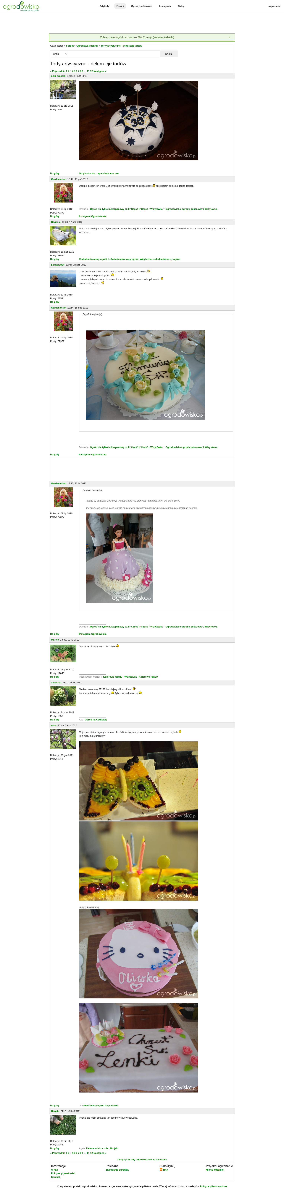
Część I (145, 209)
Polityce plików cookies (213, 1186)
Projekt (114, 1148)
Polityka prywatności (63, 1173)
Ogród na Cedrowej (96, 719)
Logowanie (274, 6)
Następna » (99, 71)
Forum (120, 6)
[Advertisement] (142, 23)
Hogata (55, 1111)
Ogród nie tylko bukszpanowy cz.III (110, 209)
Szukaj (168, 54)
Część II (135, 209)
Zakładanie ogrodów (117, 1169)
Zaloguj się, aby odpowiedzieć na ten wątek (142, 1159)
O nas (54, 1169)
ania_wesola (58, 76)
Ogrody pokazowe (141, 6)
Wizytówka (156, 209)
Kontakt (55, 1177)
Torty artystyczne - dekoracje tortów (121, 45)
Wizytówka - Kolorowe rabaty (141, 676)
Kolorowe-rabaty (113, 676)
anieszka (56, 682)
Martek (55, 639)
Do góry (54, 173)
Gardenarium (58, 179)
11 (88, 71)
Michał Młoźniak (215, 1169)
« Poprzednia (57, 71)
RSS (163, 1170)
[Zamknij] (230, 37)
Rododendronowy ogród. (124, 259)
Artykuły (104, 6)
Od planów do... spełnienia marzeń (99, 173)
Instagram (165, 6)
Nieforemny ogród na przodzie (100, 1105)
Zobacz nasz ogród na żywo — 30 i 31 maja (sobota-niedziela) (137, 37)
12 (91, 71)
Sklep (181, 6)
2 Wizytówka (210, 209)
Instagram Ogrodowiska (92, 216)
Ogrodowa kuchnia (87, 45)
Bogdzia (56, 222)
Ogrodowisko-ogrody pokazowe (183, 209)
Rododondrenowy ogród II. (94, 259)
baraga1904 (57, 264)
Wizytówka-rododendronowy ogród (160, 259)
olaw (54, 725)
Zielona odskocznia (97, 1148)
